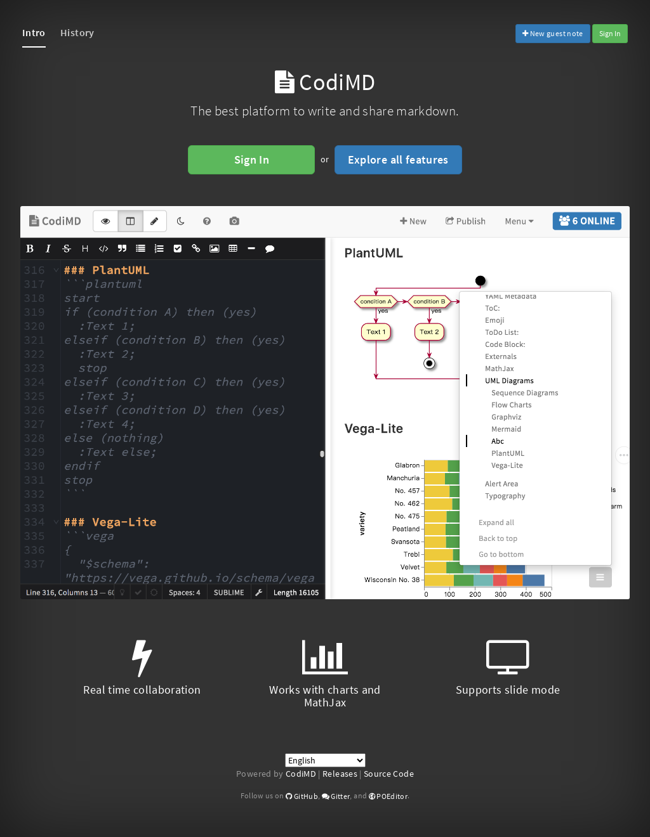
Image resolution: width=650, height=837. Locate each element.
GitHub (302, 796)
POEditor (388, 796)
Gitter (336, 796)
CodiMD (301, 773)
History (77, 32)
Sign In (610, 33)
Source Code (389, 773)
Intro (34, 32)
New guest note (552, 33)
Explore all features (398, 159)
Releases (339, 773)
